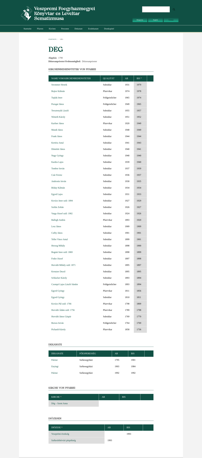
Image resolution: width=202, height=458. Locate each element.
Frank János (56, 136)
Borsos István (57, 323)
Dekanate (78, 29)
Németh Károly (58, 117)
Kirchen (52, 29)
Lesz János (56, 226)
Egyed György (57, 291)
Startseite (27, 29)
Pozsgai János (57, 104)
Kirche (56, 397)
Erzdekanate (93, 29)
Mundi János (57, 130)
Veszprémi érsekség (60, 434)
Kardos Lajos (57, 162)
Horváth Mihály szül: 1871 (63, 265)
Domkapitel (109, 29)
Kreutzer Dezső (58, 271)
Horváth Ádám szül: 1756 (63, 310)
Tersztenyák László (60, 110)
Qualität (108, 78)
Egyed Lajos (57, 194)
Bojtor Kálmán (58, 91)
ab (126, 78)
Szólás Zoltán (57, 207)
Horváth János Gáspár (61, 316)
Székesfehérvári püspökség (63, 440)
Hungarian (140, 20)
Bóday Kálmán (58, 188)
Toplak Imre (56, 97)
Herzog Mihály (58, 245)
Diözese (57, 427)
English (155, 20)
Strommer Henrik (59, 85)
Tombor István (58, 168)
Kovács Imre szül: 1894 (62, 200)
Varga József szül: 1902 (62, 213)
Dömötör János (58, 149)
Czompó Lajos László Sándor (64, 284)
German (170, 20)
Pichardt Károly (58, 329)
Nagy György (57, 155)
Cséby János (57, 233)
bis (139, 78)
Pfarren (40, 29)
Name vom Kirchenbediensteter (71, 78)
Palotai (54, 360)
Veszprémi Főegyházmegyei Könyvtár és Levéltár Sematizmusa (64, 13)
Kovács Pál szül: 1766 (61, 304)
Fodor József (57, 258)
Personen (65, 29)
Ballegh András (58, 220)
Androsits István (58, 181)
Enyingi (54, 366)
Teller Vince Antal (59, 239)
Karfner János (57, 123)
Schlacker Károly (59, 278)
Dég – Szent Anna (59, 403)
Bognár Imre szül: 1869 (62, 252)
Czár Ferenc (56, 175)
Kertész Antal (57, 143)
